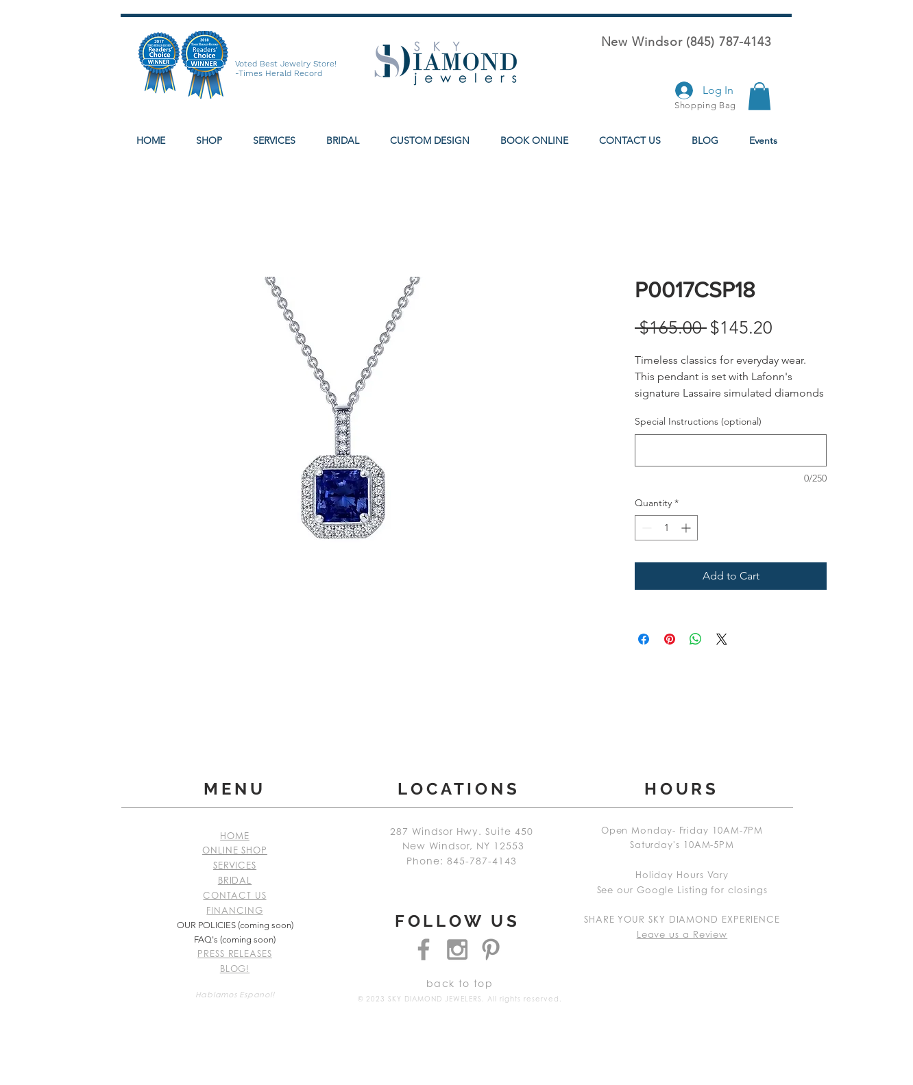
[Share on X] (722, 639)
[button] (759, 96)
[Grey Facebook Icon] (423, 949)
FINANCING (234, 911)
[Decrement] (645, 528)
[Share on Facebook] (643, 639)
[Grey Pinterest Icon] (490, 949)
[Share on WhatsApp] (695, 639)
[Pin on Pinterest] (669, 639)
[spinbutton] (666, 528)
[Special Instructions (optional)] (730, 450)
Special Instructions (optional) (698, 421)
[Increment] (687, 528)
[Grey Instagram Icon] (457, 949)
